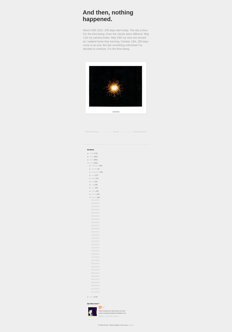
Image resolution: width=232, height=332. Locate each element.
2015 (92, 157)
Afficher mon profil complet (108, 316)
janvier (94, 197)
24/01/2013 (95, 216)
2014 (92, 160)
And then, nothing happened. (108, 15)
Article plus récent (91, 132)
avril (93, 188)
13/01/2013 (95, 251)
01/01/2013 (95, 289)
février (94, 194)
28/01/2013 (95, 203)
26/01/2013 (95, 210)
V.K (103, 307)
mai (93, 185)
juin (93, 181)
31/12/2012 (95, 292)
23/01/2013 (95, 219)
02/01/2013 (95, 285)
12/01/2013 (95, 254)
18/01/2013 (95, 235)
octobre (95, 169)
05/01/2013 (95, 276)
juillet (94, 178)
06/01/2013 (95, 273)
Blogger (131, 325)
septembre (96, 172)
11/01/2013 (95, 257)
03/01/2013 (95, 282)
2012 (92, 297)
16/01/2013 (95, 241)
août (93, 175)
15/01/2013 (95, 244)
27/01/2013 (95, 206)
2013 (92, 163)
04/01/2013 (95, 279)
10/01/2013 (95, 260)
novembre (95, 166)
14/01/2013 (95, 248)
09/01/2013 (95, 263)
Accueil (115, 132)
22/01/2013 (95, 222)
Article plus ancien (140, 132)
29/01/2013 (95, 200)
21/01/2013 (95, 225)
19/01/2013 (95, 232)
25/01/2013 (95, 213)
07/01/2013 (95, 270)
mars (94, 191)
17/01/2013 (95, 238)
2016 (92, 153)
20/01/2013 (95, 228)
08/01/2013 (95, 267)
